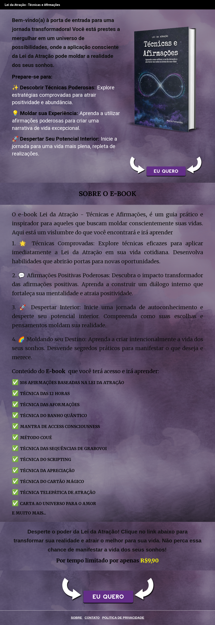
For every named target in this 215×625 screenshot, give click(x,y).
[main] (66, 88)
